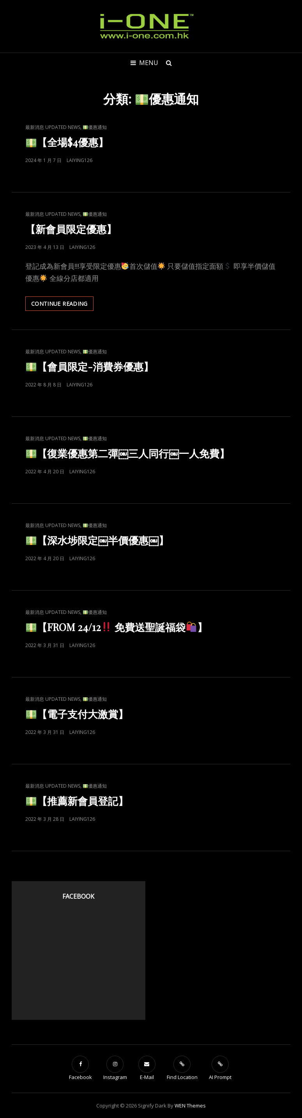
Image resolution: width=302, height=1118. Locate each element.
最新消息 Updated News (52, 127)
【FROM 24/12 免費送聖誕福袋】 (116, 627)
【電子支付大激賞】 (77, 714)
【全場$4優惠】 (67, 142)
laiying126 (79, 160)
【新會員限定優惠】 (71, 229)
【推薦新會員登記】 (77, 801)
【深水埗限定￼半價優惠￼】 (97, 540)
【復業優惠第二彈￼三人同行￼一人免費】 (128, 453)
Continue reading (62, 305)
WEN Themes (190, 1105)
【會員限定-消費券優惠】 (90, 366)
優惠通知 (95, 127)
